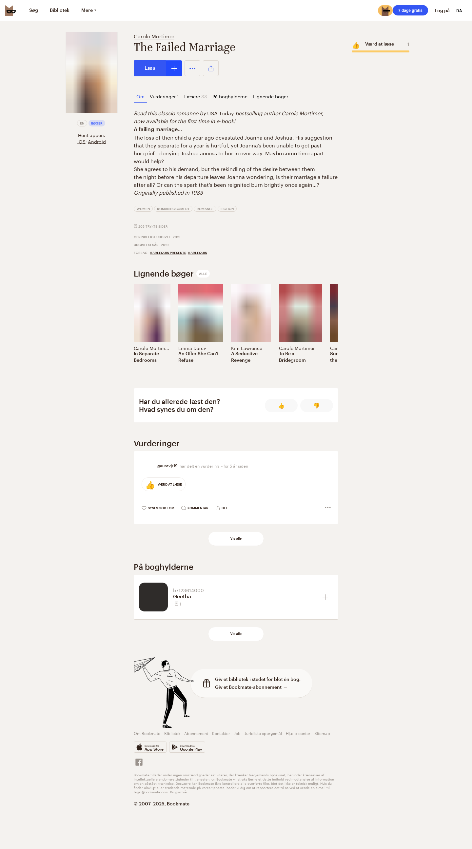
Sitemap (322, 733)
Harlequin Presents (168, 253)
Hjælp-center (298, 733)
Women (143, 209)
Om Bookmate (147, 733)
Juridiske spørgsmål (263, 733)
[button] (192, 68)
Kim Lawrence (246, 347)
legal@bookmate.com (151, 791)
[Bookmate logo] (10, 10)
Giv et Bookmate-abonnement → (251, 687)
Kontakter (221, 733)
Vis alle (236, 538)
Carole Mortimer (154, 35)
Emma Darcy (192, 347)
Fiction (227, 209)
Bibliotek (172, 733)
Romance (205, 209)
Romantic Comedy (173, 209)
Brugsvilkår (178, 791)
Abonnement (196, 733)
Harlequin (197, 253)
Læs (150, 68)
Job (237, 733)
